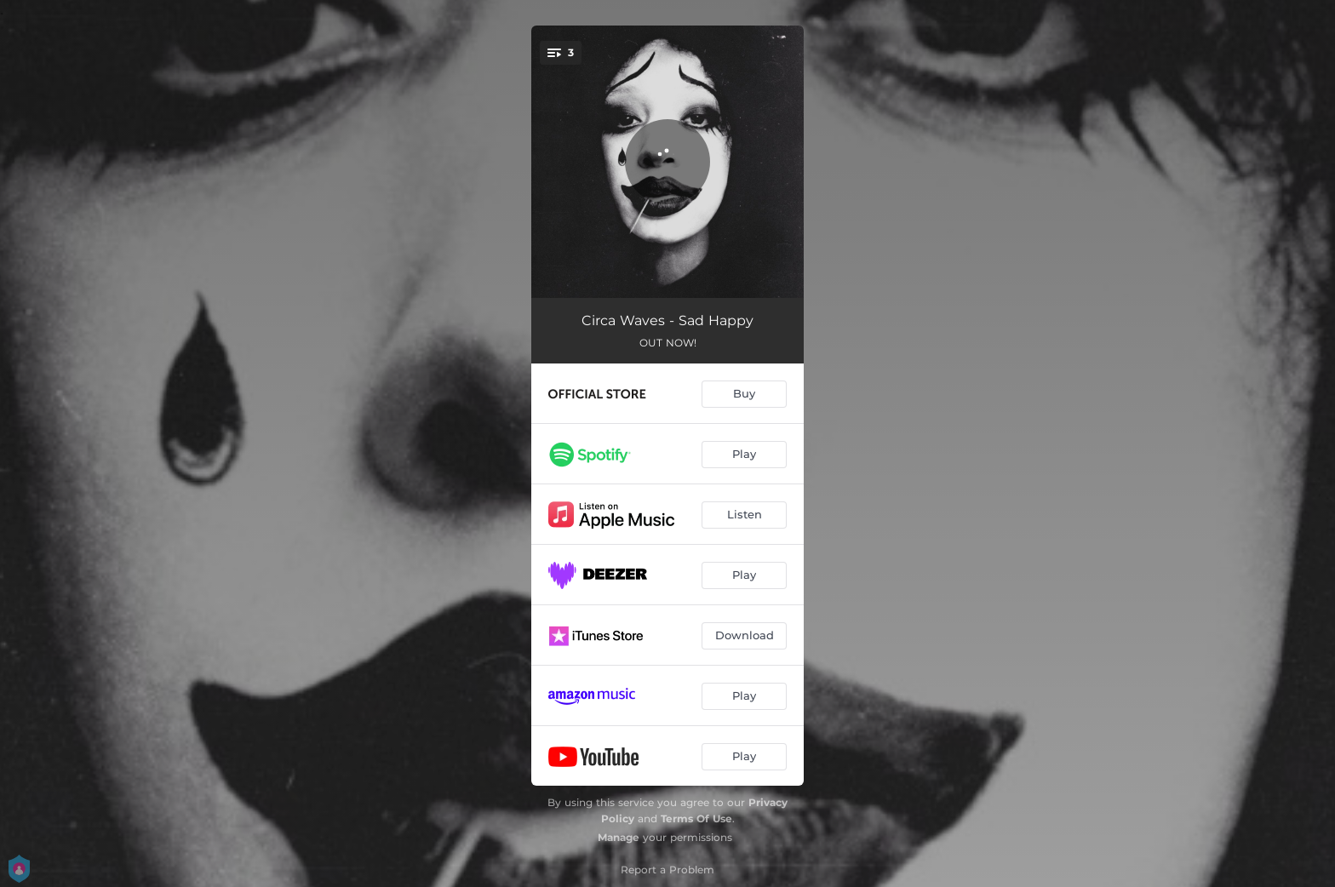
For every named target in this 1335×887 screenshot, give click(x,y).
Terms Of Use (696, 818)
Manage (618, 837)
